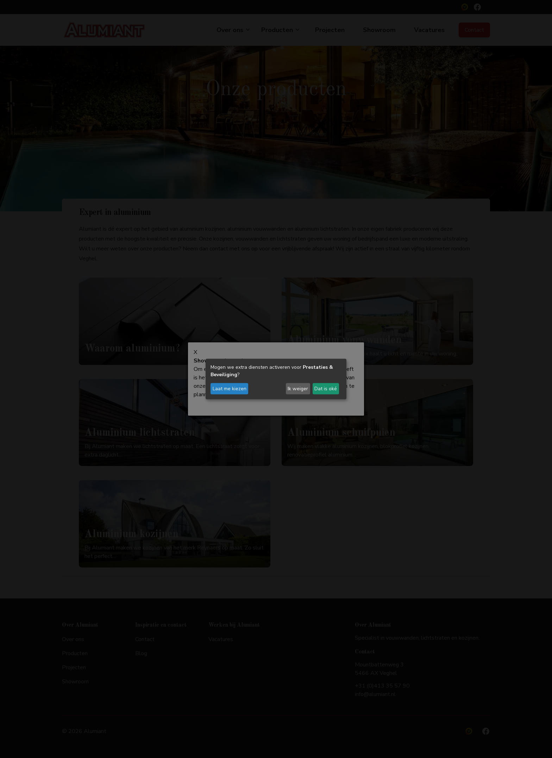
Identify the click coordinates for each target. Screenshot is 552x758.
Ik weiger (298, 388)
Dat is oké (325, 388)
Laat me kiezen (229, 388)
